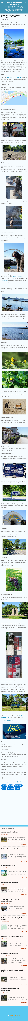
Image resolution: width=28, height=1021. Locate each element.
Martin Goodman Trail (18, 276)
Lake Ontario (10, 788)
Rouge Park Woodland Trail (9, 953)
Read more (24, 844)
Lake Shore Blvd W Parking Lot (14, 77)
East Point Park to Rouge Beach (11, 722)
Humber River (4, 280)
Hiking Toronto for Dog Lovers (14, 3)
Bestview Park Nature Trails (9, 849)
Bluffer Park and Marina (8, 865)
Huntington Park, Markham (9, 882)
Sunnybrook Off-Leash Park (9, 832)
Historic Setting (18, 785)
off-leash (17, 788)
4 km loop (4, 785)
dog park (10, 785)
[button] (26, 16)
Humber (4, 788)
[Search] (26, 3)
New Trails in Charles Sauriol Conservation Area (10, 900)
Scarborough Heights (9, 720)
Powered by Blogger (14, 1015)
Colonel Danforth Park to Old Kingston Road (10, 989)
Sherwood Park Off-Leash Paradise (12, 936)
